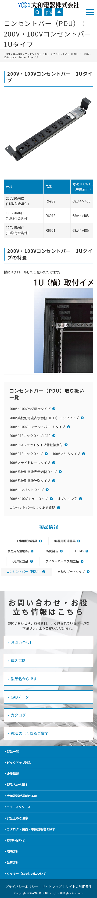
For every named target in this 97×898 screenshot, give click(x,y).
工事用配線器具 (26, 541)
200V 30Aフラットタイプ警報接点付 (36, 445)
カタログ (18, 715)
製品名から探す (23, 678)
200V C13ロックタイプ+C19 (29, 436)
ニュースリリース (19, 807)
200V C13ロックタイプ (26, 454)
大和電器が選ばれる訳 (22, 796)
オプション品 (67, 499)
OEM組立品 (20, 561)
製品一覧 (13, 751)
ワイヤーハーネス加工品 (62, 561)
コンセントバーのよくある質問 (32, 507)
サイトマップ (52, 886)
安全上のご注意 (17, 818)
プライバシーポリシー (21, 886)
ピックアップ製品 (19, 762)
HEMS (79, 551)
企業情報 (13, 773)
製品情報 (17, 54)
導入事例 (18, 660)
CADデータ (19, 697)
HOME (7, 54)
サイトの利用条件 (79, 886)
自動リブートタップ (71, 571)
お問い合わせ (21, 642)
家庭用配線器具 (18, 551)
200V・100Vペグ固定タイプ (29, 409)
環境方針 (13, 851)
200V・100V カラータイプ (28, 499)
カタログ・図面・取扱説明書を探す (31, 829)
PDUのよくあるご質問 (29, 733)
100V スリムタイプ (66, 454)
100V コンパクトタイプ (26, 490)
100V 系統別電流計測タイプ (29, 480)
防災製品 (52, 551)
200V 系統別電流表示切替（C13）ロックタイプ (44, 418)
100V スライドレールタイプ (29, 462)
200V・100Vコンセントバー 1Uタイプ (37, 427)
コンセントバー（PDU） (38, 54)
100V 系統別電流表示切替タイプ (33, 472)
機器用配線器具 (64, 541)
